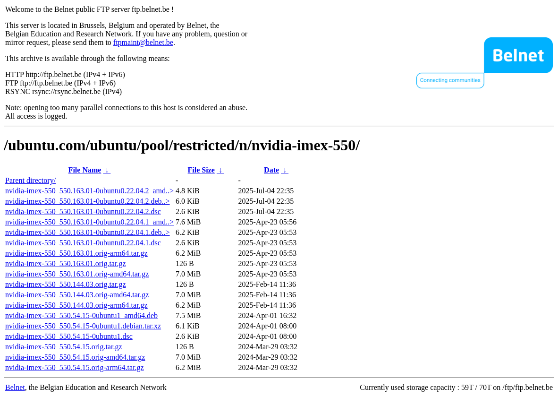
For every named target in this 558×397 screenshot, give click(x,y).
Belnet (15, 387)
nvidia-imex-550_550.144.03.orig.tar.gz (65, 284)
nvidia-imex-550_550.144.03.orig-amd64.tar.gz (77, 295)
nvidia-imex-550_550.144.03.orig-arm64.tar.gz (76, 305)
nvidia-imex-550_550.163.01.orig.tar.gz (65, 263)
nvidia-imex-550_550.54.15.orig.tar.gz (63, 347)
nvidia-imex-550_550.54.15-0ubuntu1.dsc (69, 336)
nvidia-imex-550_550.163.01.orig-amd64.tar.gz (77, 274)
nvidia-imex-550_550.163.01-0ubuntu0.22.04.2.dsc (83, 211)
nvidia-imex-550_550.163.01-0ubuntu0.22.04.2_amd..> (89, 191)
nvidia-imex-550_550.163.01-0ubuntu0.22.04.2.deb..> (87, 201)
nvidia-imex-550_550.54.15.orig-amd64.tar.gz (75, 357)
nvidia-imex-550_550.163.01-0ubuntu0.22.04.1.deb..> (87, 232)
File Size (201, 170)
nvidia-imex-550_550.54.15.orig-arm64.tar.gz (74, 367)
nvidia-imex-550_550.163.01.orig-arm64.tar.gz (76, 253)
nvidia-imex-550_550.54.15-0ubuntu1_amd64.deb (81, 315)
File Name (84, 170)
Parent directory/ (30, 180)
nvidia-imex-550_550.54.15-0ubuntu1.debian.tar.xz (83, 326)
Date (271, 170)
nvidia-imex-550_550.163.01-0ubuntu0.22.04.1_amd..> (89, 222)
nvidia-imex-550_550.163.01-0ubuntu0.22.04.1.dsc (83, 243)
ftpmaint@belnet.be (143, 42)
